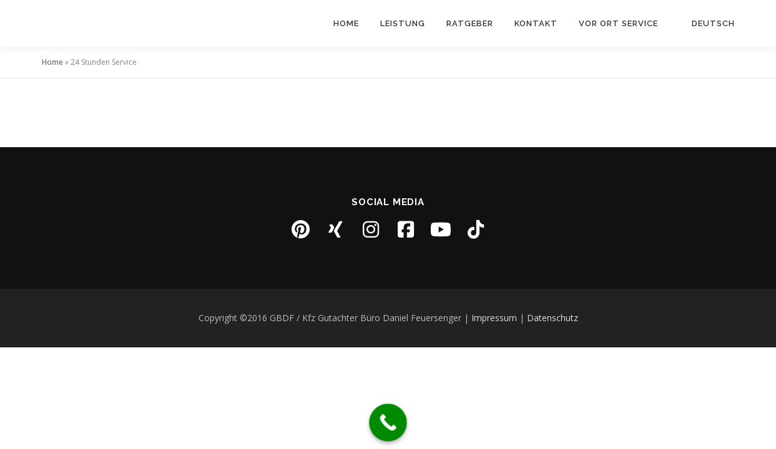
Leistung (402, 23)
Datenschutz (552, 318)
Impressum (494, 318)
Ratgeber (469, 23)
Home (346, 23)
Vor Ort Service (618, 23)
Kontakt (535, 23)
